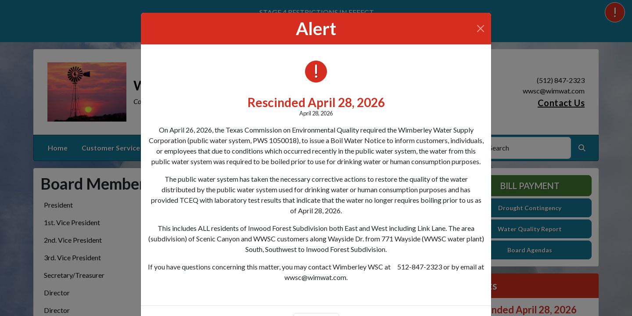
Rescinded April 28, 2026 (316, 102)
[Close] (481, 29)
